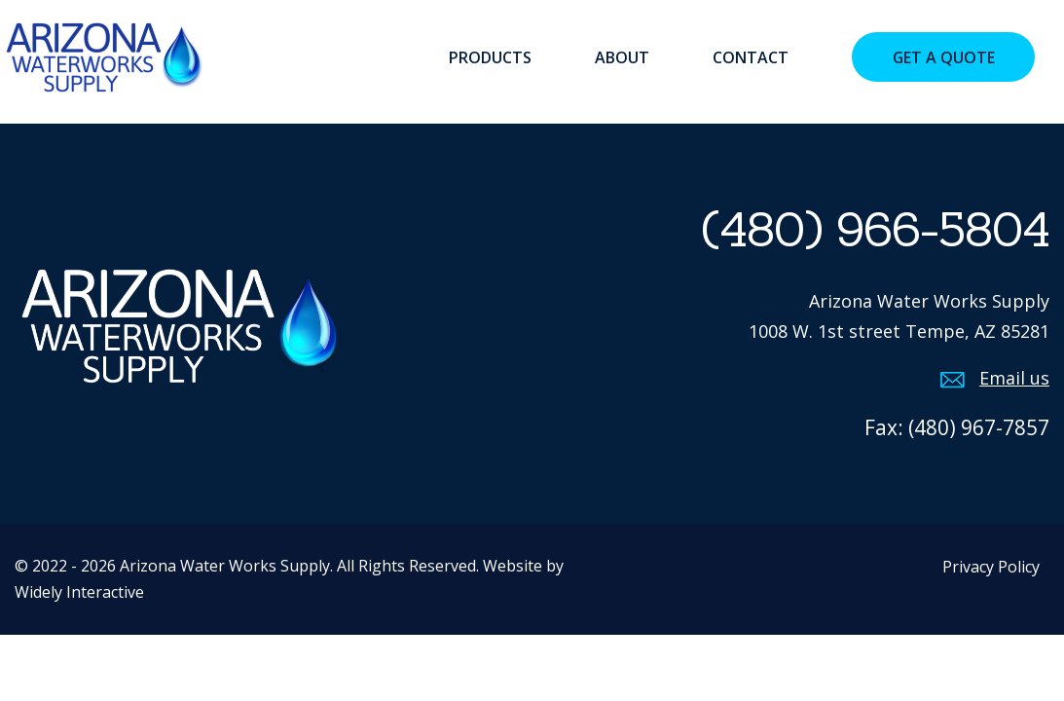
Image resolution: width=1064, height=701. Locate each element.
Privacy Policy (991, 566)
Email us (1014, 377)
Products (490, 57)
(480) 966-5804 (875, 230)
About (622, 57)
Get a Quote (944, 57)
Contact (751, 57)
